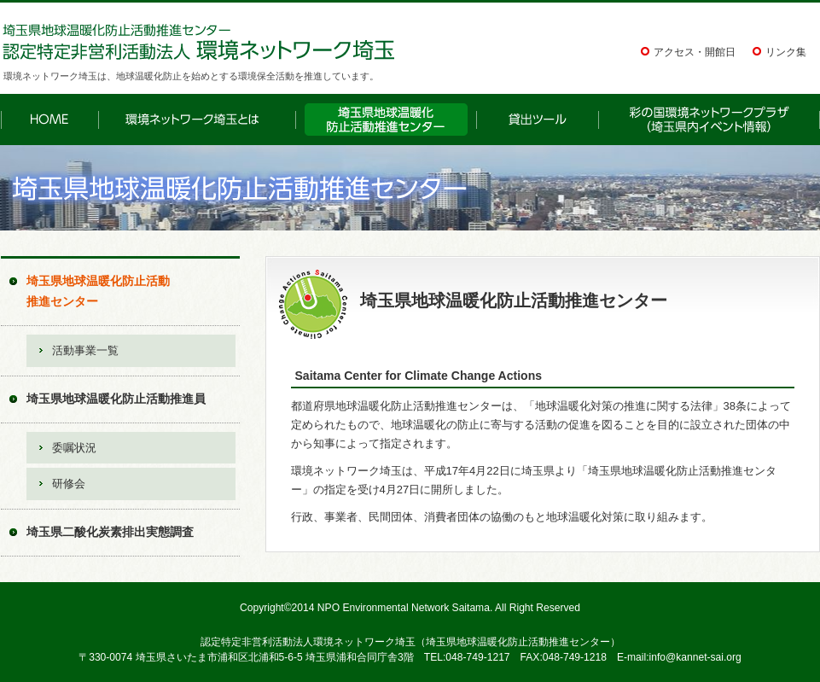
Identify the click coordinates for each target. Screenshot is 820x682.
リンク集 (785, 52)
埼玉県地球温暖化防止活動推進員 (116, 398)
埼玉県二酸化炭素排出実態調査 (110, 532)
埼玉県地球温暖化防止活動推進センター (98, 291)
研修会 (68, 483)
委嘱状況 (74, 447)
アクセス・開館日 (695, 52)
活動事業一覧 (85, 350)
